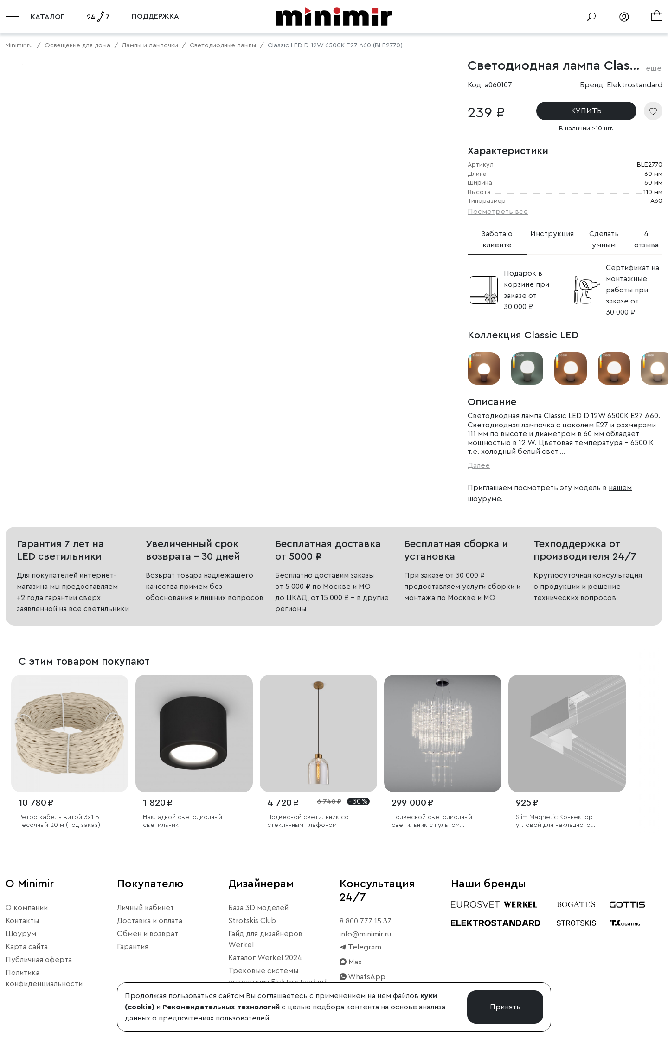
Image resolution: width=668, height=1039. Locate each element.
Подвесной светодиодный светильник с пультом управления (432, 821)
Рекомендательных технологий (221, 1007)
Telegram (360, 947)
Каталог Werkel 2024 (265, 958)
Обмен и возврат (147, 933)
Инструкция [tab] (552, 234)
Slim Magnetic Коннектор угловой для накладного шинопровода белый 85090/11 (563, 821)
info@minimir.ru (365, 934)
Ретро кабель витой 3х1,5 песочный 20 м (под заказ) (59, 821)
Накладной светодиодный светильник (182, 821)
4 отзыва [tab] (646, 239)
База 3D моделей (258, 907)
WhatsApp (362, 977)
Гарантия (132, 946)
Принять (505, 1007)
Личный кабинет (145, 907)
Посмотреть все (498, 211)
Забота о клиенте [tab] (497, 239)
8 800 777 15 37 (366, 921)
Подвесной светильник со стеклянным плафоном (308, 821)
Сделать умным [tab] (604, 239)
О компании (27, 907)
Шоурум (21, 933)
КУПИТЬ (586, 111)
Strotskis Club (252, 920)
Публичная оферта (39, 959)
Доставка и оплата (149, 920)
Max (351, 962)
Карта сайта (27, 946)
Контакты (22, 920)
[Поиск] (591, 17)
